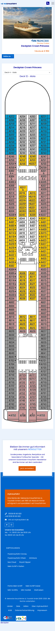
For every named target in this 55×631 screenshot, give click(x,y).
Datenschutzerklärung (24, 610)
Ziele (18, 606)
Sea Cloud (12, 562)
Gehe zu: (7, 56)
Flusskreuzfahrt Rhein (17, 558)
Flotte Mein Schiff (15, 586)
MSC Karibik (26, 590)
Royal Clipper (25, 562)
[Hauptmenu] (53, 3)
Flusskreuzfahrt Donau (17, 554)
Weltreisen (38, 590)
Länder (10, 606)
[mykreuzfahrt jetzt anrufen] (47, 3)
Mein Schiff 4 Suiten (16, 566)
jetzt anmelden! (27, 468)
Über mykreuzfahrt (40, 606)
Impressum (42, 610)
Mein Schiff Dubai (33, 586)
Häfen (25, 606)
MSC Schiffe (13, 590)
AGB (10, 610)
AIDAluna (33, 558)
